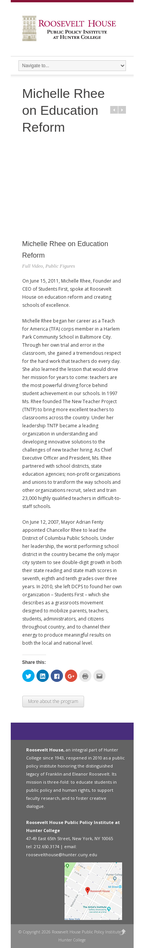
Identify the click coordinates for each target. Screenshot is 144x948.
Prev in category (114, 110)
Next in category (122, 110)
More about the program (53, 701)
